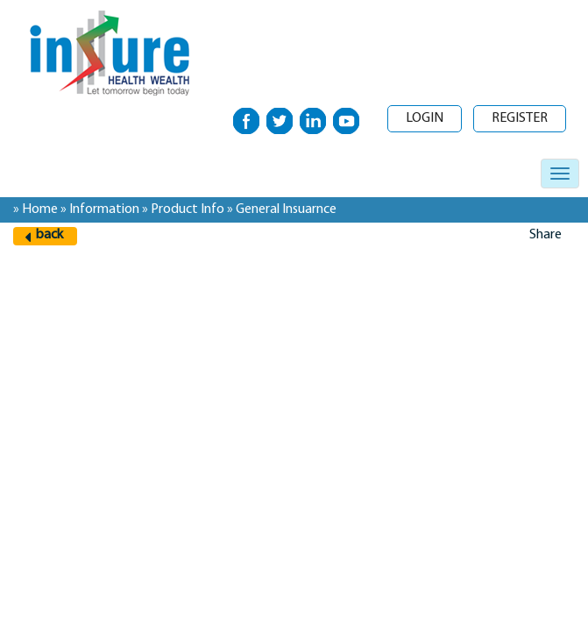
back (49, 235)
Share (545, 235)
